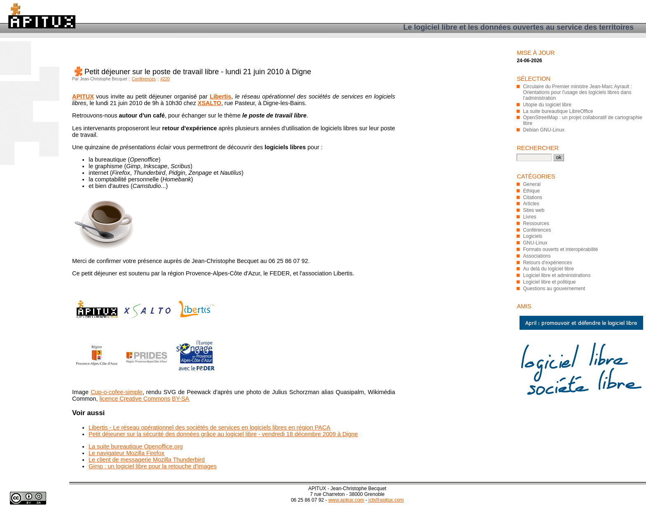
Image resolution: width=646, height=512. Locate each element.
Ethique (531, 191)
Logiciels (532, 236)
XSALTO (209, 103)
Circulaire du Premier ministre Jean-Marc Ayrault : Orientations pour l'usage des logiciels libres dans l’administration (577, 92)
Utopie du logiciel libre (547, 105)
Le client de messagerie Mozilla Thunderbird (147, 459)
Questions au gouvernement (554, 288)
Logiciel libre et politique (549, 282)
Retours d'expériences (547, 262)
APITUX (83, 96)
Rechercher (538, 148)
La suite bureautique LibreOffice (558, 111)
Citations (532, 197)
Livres (529, 217)
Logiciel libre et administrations (556, 275)
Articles (531, 204)
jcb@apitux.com (386, 500)
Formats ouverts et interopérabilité (560, 249)
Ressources (536, 223)
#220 (165, 79)
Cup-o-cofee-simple (117, 392)
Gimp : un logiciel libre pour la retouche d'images (153, 466)
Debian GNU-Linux (543, 130)
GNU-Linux (535, 243)
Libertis (220, 96)
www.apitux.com (346, 500)
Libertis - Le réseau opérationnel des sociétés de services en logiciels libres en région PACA (209, 427)
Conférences (144, 79)
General (532, 184)
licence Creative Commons (134, 398)
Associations (536, 256)
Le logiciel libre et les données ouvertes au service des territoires (518, 27)
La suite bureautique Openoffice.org (136, 446)
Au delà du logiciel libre (548, 269)
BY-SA (180, 398)
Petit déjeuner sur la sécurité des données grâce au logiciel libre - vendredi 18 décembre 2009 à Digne (223, 434)
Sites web (533, 210)
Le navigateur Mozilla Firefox (126, 453)
